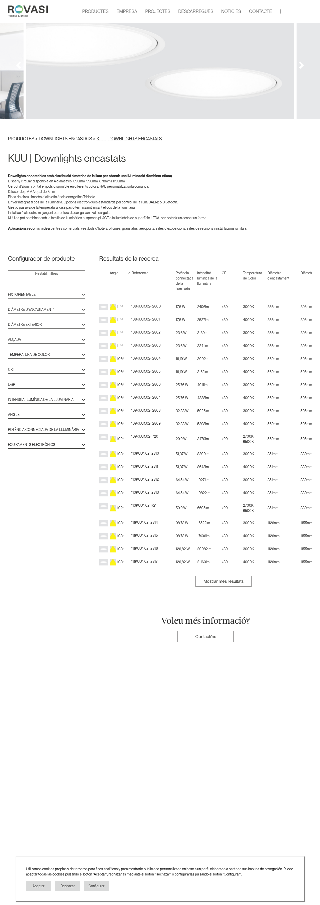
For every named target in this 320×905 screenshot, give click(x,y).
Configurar (96, 886)
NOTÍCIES (231, 11)
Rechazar (67, 886)
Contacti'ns (205, 636)
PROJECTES (157, 11)
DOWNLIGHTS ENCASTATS (66, 138)
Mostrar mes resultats (224, 581)
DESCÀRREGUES (195, 11)
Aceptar (38, 886)
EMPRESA (126, 11)
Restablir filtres (46, 273)
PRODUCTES (95, 11)
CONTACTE (260, 11)
